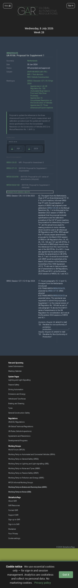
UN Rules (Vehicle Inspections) (20, 431)
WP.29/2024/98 (12, 177)
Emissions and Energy (16, 394)
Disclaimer (12, 529)
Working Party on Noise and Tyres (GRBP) (24, 468)
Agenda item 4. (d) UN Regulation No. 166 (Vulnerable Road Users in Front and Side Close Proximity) (40, 91)
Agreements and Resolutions (19, 436)
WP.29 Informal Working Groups (20, 483)
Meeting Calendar (15, 371)
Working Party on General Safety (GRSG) (23, 459)
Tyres (10, 408)
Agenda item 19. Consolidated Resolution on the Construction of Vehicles (41, 100)
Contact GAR (13, 510)
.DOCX (35, 149)
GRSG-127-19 (11, 168)
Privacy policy (42, 582)
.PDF (18, 149)
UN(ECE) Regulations (16, 422)
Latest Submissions (15, 366)
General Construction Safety (19, 413)
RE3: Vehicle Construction (38, 77)
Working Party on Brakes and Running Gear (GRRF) (27, 487)
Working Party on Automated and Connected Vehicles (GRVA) (31, 454)
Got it (66, 574)
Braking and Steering (16, 404)
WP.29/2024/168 (13, 185)
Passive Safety (13, 385)
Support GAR (13, 515)
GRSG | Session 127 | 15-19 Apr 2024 (40, 82)
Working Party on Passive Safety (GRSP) (23, 473)
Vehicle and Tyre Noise (17, 399)
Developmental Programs (17, 441)
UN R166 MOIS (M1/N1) (37, 71)
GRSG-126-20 (11, 162)
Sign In (70, 6)
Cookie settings (14, 538)
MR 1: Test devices (35, 74)
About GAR (12, 501)
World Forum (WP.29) (16, 450)
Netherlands (32, 60)
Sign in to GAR (13, 524)
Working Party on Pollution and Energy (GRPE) (26, 478)
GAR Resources (14, 505)
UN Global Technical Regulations (20, 426)
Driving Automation (15, 389)
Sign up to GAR (14, 520)
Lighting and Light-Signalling (19, 380)
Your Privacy (13, 534)
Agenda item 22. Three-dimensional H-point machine (41, 106)
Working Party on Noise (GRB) (19, 492)
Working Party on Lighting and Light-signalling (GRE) (28, 464)
